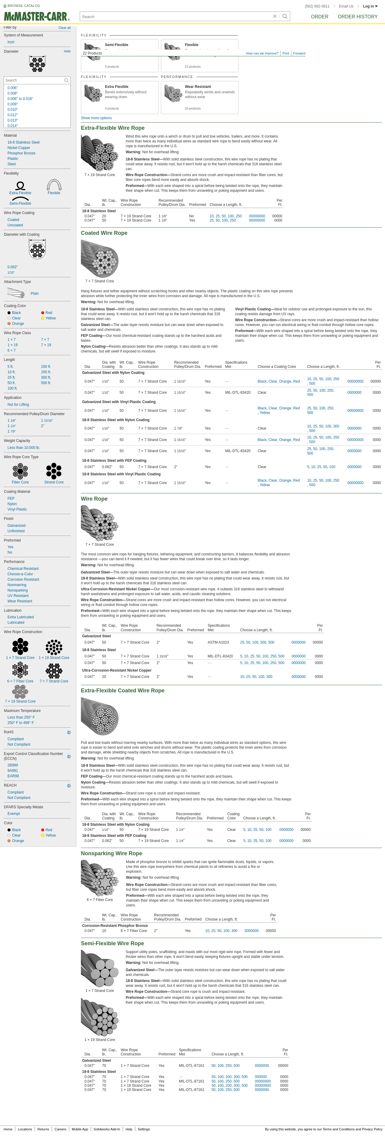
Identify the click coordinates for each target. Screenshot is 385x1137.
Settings (144, 1129)
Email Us (346, 6)
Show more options (96, 118)
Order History (358, 16)
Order (319, 16)
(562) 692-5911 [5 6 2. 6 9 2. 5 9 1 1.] (317, 6)
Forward (299, 53)
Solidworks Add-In (107, 1129)
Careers (60, 1129)
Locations (25, 1129)
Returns (43, 1129)
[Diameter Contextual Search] (37, 80)
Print (285, 53)
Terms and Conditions (339, 1129)
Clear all (65, 28)
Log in (370, 6)
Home (8, 1129)
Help (129, 1129)
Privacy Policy (372, 1129)
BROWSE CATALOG (24, 6)
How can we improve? (262, 53)
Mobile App (80, 1129)
